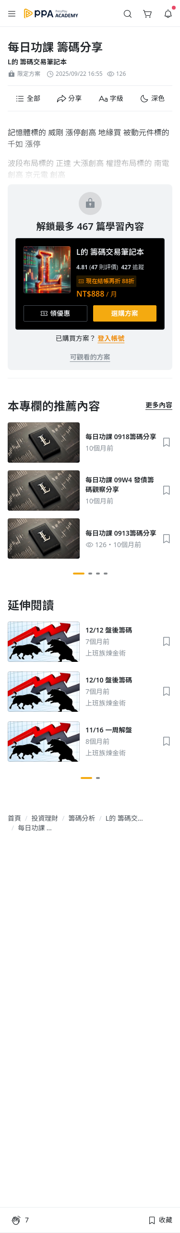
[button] (12, 13)
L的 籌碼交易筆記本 (37, 61)
